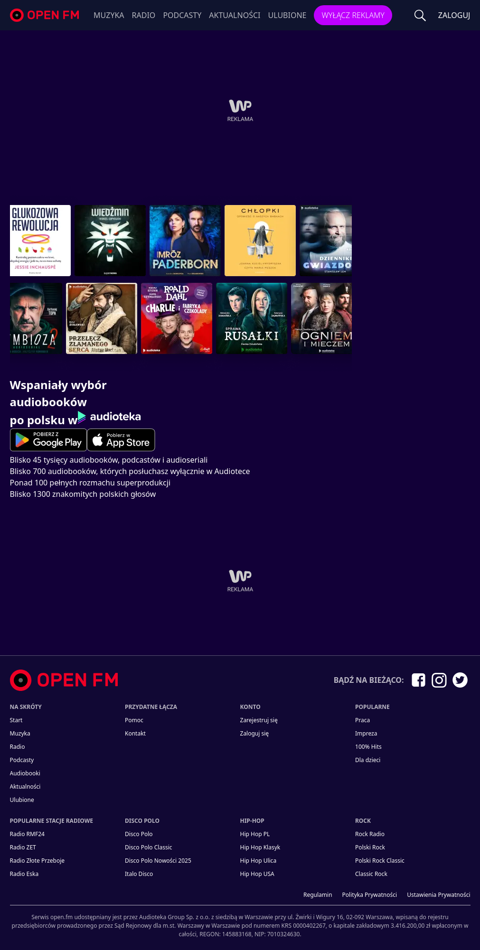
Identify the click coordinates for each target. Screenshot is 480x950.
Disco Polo (139, 834)
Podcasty (182, 15)
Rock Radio (370, 834)
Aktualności (234, 15)
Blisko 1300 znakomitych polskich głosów (83, 494)
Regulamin (317, 895)
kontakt (135, 733)
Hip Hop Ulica (258, 861)
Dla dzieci (367, 760)
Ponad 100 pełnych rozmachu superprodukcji (90, 482)
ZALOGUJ (454, 15)
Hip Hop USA (257, 874)
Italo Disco (139, 874)
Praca (362, 720)
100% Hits (368, 747)
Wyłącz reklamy (352, 15)
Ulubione (287, 15)
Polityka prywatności (369, 895)
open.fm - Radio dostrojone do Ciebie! (45, 15)
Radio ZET (23, 847)
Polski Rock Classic (380, 861)
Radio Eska (24, 874)
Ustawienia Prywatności (438, 895)
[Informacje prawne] (240, 922)
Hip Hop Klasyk (260, 847)
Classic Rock (371, 874)
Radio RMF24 (27, 834)
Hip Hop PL (255, 834)
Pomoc (134, 720)
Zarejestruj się (259, 720)
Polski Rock (370, 847)
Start (16, 720)
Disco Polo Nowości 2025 (158, 861)
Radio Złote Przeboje (37, 861)
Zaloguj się (254, 733)
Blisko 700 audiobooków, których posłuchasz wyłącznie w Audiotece (130, 471)
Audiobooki (25, 773)
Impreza (366, 733)
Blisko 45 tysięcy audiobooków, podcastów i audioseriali (109, 460)
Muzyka (109, 15)
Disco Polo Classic (148, 847)
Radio (144, 15)
